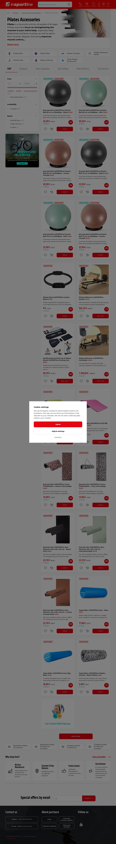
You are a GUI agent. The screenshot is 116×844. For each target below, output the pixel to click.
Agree (58, 424)
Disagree (58, 437)
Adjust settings (58, 431)
